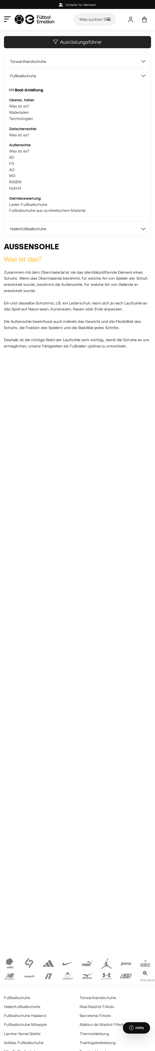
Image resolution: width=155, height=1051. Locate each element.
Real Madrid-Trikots (97, 1006)
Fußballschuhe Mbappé (25, 1024)
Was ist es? (19, 106)
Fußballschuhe (23, 76)
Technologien (21, 118)
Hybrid (15, 188)
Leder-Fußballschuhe (28, 204)
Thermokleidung (94, 1033)
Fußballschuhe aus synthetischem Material (47, 210)
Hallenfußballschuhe (28, 228)
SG (11, 157)
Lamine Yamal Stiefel (22, 1033)
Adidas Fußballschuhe (24, 1042)
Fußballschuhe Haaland (25, 1015)
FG (11, 163)
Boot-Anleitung (26, 90)
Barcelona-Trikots (95, 1015)
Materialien (19, 112)
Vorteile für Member (77, 5)
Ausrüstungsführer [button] (77, 42)
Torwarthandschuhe (28, 61)
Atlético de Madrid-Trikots (103, 1024)
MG (12, 175)
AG (11, 169)
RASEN (15, 182)
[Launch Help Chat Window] (136, 1028)
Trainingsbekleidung (98, 1042)
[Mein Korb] (144, 19)
